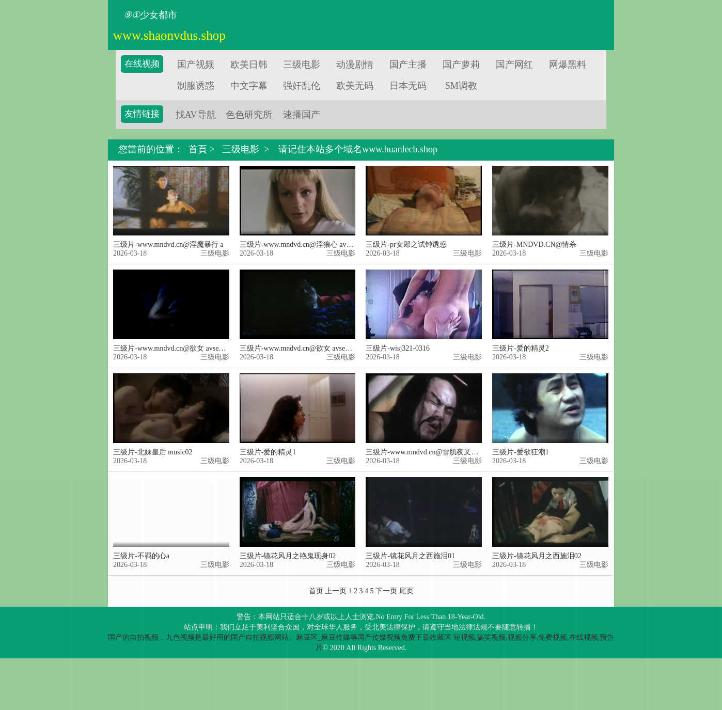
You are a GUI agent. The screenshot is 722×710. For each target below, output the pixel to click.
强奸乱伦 (301, 86)
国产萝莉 (461, 64)
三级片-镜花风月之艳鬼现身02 (288, 556)
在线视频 (142, 64)
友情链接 (142, 114)
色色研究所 (249, 114)
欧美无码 (354, 86)
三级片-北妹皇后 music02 (153, 452)
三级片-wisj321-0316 (398, 348)
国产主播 (408, 64)
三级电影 (301, 64)
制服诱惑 (195, 86)
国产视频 (195, 64)
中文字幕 (249, 86)
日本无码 (408, 86)
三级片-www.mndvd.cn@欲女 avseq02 (298, 348)
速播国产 (301, 114)
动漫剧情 (354, 64)
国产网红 (514, 64)
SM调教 (461, 86)
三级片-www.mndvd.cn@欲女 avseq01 (171, 348)
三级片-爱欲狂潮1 (520, 452)
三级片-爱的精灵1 (268, 452)
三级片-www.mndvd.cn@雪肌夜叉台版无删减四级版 (447, 452)
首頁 (198, 149)
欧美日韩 (249, 64)
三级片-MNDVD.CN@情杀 (534, 244)
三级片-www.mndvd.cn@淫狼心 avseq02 (301, 244)
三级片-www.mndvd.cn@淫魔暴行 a (168, 244)
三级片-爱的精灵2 (520, 348)
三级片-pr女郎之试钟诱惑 (406, 244)
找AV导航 (196, 114)
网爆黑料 (567, 64)
